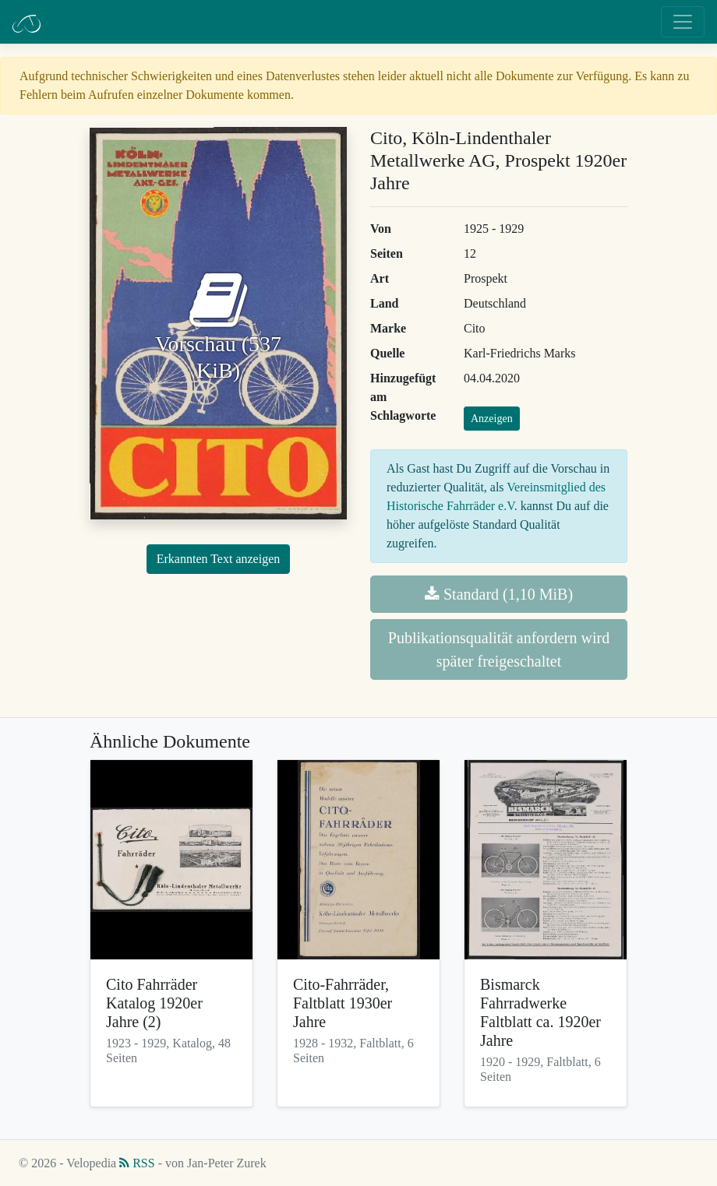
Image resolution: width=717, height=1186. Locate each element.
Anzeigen (492, 418)
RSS (136, 1163)
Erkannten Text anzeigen (219, 558)
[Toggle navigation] (683, 21)
